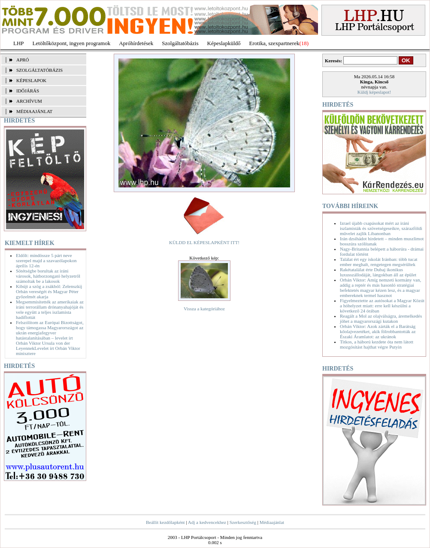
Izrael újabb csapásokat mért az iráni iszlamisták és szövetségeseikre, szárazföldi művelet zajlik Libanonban (381, 228)
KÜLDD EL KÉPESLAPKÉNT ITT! (204, 242)
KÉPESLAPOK (31, 80)
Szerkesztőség (243, 522)
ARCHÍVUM (29, 101)
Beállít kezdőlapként (165, 522)
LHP (18, 43)
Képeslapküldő (224, 43)
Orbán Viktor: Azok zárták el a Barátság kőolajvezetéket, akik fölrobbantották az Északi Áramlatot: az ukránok (378, 331)
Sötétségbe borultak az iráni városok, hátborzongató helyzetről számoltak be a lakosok (48, 276)
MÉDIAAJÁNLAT (34, 111)
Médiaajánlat (272, 522)
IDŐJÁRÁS (27, 90)
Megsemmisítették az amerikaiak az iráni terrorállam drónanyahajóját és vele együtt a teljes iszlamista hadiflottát (50, 309)
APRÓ (22, 59)
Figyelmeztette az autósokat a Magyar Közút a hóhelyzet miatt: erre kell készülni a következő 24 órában (382, 305)
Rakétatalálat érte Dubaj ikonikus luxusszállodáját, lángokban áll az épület (378, 272)
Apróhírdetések (136, 43)
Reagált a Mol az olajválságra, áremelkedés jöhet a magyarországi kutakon (381, 318)
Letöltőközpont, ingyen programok (72, 43)
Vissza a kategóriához (204, 308)
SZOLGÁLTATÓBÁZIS (39, 70)
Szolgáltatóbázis (180, 43)
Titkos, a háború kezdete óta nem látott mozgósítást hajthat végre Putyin (376, 344)
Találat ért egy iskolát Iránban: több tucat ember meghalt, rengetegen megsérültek (379, 262)
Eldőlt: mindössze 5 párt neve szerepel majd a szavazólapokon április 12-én (46, 260)
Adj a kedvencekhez (207, 522)
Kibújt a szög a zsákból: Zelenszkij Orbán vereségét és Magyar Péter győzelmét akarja (49, 291)
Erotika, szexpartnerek (274, 43)
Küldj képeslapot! (374, 92)
